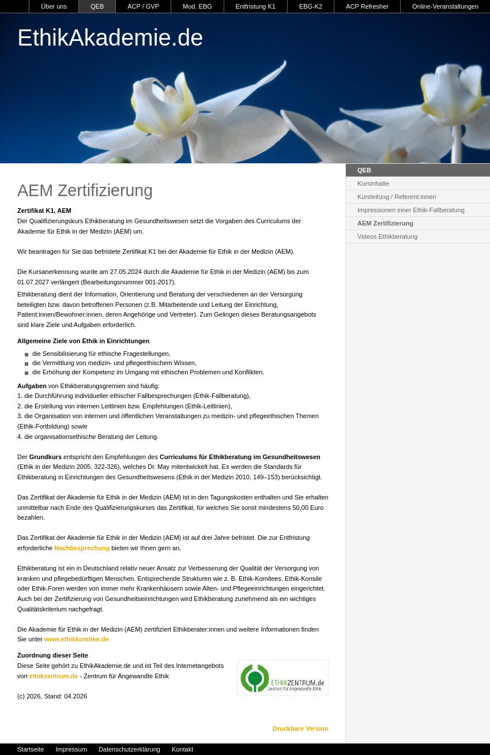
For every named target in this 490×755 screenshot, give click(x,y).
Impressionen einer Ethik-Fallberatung (411, 209)
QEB (97, 6)
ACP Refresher (367, 6)
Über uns (54, 6)
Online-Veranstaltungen (445, 6)
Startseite (30, 749)
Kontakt (182, 749)
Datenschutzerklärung (129, 749)
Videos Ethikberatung (387, 236)
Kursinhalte (373, 183)
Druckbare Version (301, 728)
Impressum (70, 749)
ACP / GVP (143, 6)
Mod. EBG (197, 6)
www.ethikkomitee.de (76, 639)
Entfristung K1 (256, 6)
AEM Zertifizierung (385, 223)
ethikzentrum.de (53, 676)
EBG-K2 (310, 6)
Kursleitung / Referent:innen (396, 196)
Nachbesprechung (82, 547)
